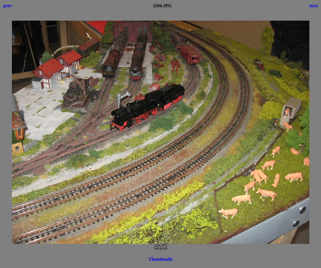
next (313, 5)
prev (7, 5)
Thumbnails (160, 259)
